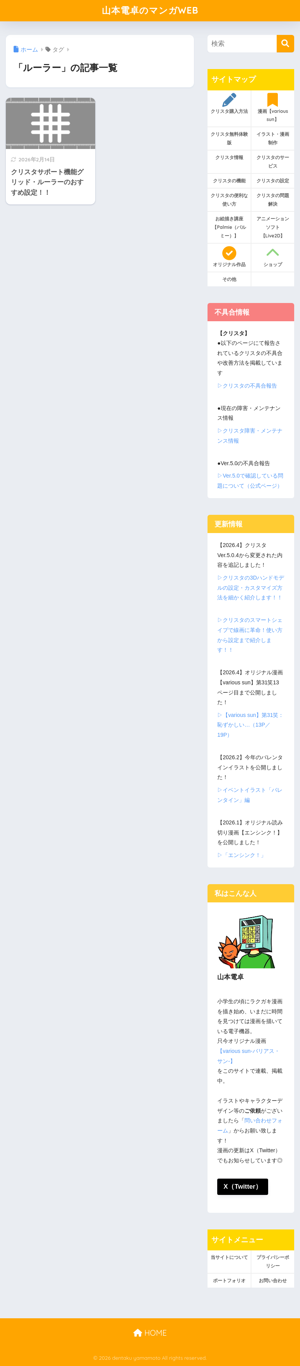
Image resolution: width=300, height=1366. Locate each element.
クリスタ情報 (229, 157)
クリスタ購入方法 (229, 103)
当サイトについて (229, 1257)
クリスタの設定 (272, 181)
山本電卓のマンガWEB (150, 10)
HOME (150, 1333)
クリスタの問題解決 (272, 199)
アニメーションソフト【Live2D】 (272, 227)
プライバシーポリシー (272, 1261)
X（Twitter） (242, 1186)
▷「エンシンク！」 (241, 855)
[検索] (285, 43)
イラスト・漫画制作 (272, 138)
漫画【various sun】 (272, 108)
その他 (229, 279)
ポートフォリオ (229, 1280)
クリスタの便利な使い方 (229, 199)
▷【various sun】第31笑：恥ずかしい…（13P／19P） (250, 725)
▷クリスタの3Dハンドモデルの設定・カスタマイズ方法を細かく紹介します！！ (250, 588)
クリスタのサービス (272, 161)
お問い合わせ (273, 1280)
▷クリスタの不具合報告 (247, 386)
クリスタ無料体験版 (229, 138)
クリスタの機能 (229, 181)
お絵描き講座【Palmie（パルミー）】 (229, 227)
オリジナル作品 (229, 256)
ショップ (272, 256)
